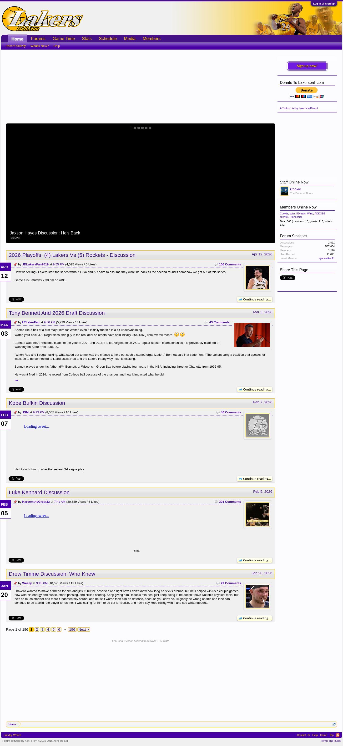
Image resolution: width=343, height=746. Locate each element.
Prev (12, 183)
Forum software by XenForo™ (35, 740)
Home (17, 39)
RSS (337, 735)
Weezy (27, 583)
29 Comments (231, 583)
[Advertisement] (140, 85)
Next (268, 183)
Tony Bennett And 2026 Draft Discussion (57, 313)
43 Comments (219, 322)
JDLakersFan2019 (35, 264)
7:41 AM (60, 501)
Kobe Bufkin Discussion (37, 403)
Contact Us (303, 735)
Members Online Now (298, 207)
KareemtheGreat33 (36, 501)
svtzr (292, 213)
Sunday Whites (12, 735)
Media (130, 38)
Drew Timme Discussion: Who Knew (52, 574)
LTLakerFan (31, 322)
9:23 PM (38, 412)
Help (56, 46)
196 (72, 629)
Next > (84, 629)
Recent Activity (15, 46)
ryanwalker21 (327, 258)
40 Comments (231, 412)
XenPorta (117, 640)
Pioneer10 (296, 216)
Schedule (108, 38)
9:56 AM (49, 322)
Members (152, 38)
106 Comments (230, 264)
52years (301, 213)
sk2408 (284, 216)
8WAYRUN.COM (159, 640)
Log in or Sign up (324, 3)
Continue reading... (254, 299)
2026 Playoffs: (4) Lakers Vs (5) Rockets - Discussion (72, 255)
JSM (25, 412)
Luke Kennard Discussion (39, 492)
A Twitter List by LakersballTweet (299, 108)
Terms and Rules (331, 740)
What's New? (39, 46)
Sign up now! (307, 66)
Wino (310, 213)
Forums (38, 38)
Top (331, 735)
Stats (87, 38)
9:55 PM (58, 264)
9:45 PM (42, 583)
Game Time (64, 38)
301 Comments (230, 501)
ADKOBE (320, 213)
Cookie (295, 189)
